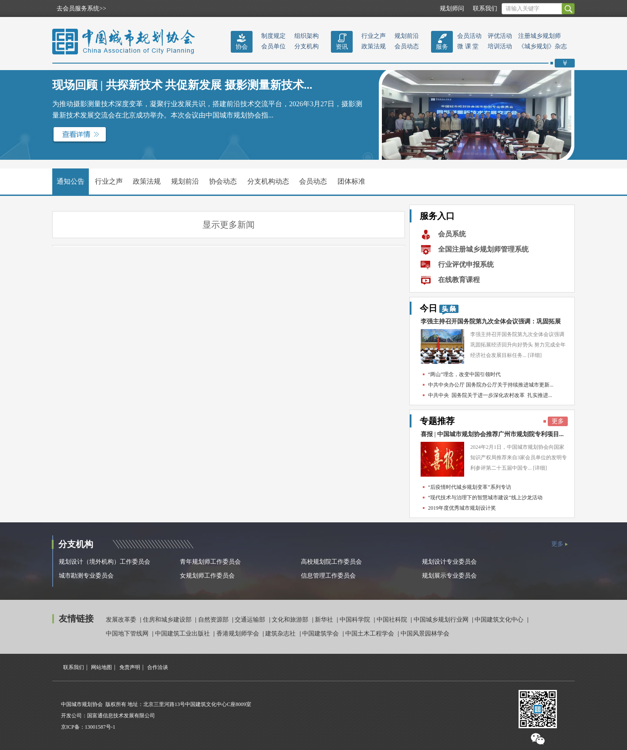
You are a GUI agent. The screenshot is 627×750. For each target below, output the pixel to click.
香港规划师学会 (238, 633)
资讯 (342, 47)
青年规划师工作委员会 (210, 561)
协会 (242, 47)
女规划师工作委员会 (207, 575)
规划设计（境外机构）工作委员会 (104, 561)
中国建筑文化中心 (500, 619)
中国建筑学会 (321, 633)
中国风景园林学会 (425, 633)
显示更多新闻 (228, 224)
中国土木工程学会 (370, 633)
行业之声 (373, 36)
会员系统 (452, 234)
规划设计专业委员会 (449, 561)
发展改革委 (122, 619)
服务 (442, 47)
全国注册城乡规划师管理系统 (483, 249)
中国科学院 (356, 619)
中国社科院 (393, 619)
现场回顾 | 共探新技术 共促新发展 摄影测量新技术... (182, 85)
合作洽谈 (157, 667)
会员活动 (469, 36)
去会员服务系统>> (81, 8)
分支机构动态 (268, 181)
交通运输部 (251, 619)
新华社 (325, 619)
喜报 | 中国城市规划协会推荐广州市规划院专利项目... (492, 434)
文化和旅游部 (291, 619)
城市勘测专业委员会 (86, 575)
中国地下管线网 (128, 633)
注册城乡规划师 (539, 36)
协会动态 (223, 181)
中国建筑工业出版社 (183, 633)
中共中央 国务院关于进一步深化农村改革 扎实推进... (490, 395)
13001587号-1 (100, 727)
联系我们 (485, 8)
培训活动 (500, 46)
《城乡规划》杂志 (542, 46)
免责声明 (129, 667)
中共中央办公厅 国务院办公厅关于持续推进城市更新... (490, 385)
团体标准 (351, 181)
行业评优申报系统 (466, 264)
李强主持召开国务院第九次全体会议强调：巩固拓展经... (491, 323)
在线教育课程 (459, 279)
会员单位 (273, 46)
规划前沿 (406, 36)
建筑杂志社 (281, 633)
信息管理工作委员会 (328, 575)
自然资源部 (214, 619)
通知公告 (70, 181)
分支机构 (306, 46)
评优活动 (500, 36)
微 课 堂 (468, 46)
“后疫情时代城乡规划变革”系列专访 (469, 487)
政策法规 (373, 46)
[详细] (535, 355)
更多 (558, 421)
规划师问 (452, 8)
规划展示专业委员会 (449, 575)
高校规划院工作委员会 (331, 561)
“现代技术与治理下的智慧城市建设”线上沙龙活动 (485, 497)
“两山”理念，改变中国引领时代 (464, 374)
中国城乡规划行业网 (442, 619)
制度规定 (273, 36)
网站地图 (101, 667)
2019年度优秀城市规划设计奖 (462, 508)
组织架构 (306, 36)
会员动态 (406, 46)
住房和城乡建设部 (168, 619)
